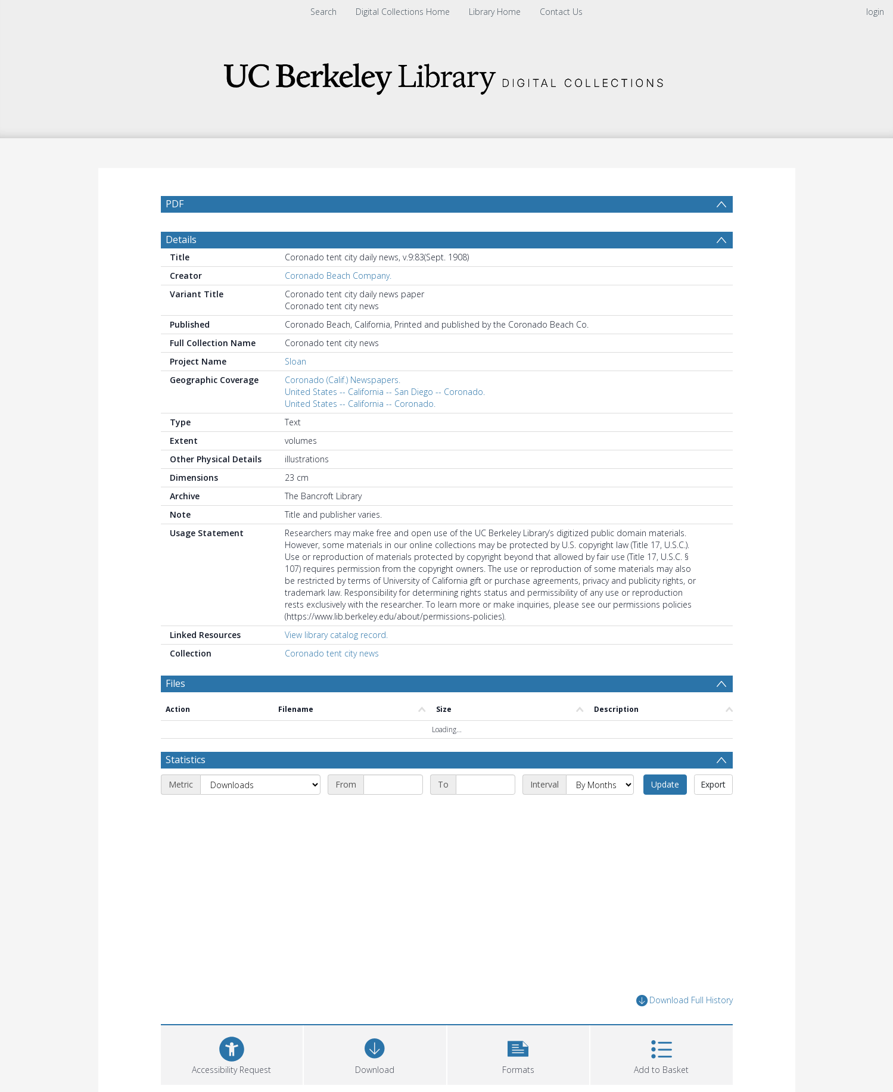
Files (175, 711)
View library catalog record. (336, 663)
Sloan (295, 390)
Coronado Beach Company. (338, 304)
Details (181, 268)
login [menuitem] (875, 11)
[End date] (485, 813)
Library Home (495, 11)
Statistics (186, 788)
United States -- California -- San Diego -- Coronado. (385, 420)
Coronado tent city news (332, 681)
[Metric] (260, 813)
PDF (174, 203)
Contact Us (561, 11)
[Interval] (600, 813)
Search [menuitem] (323, 11)
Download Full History (684, 1029)
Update (665, 813)
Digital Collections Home (403, 11)
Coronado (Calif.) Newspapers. (342, 408)
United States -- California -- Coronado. (360, 432)
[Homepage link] (446, 75)
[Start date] (393, 813)
